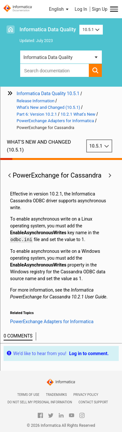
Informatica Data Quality (48, 29)
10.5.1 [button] (91, 29)
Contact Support (93, 402)
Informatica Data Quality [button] (48, 57)
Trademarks (56, 394)
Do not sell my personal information (39, 402)
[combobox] (54, 70)
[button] (59, 9)
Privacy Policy (86, 394)
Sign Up (99, 9)
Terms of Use (28, 394)
